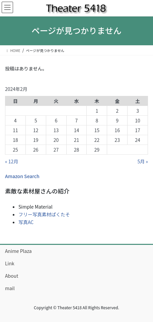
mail (10, 288)
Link (9, 263)
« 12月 (11, 161)
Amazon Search (22, 176)
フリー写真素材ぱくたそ (44, 214)
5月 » (142, 161)
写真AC (25, 222)
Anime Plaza (18, 251)
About (11, 275)
